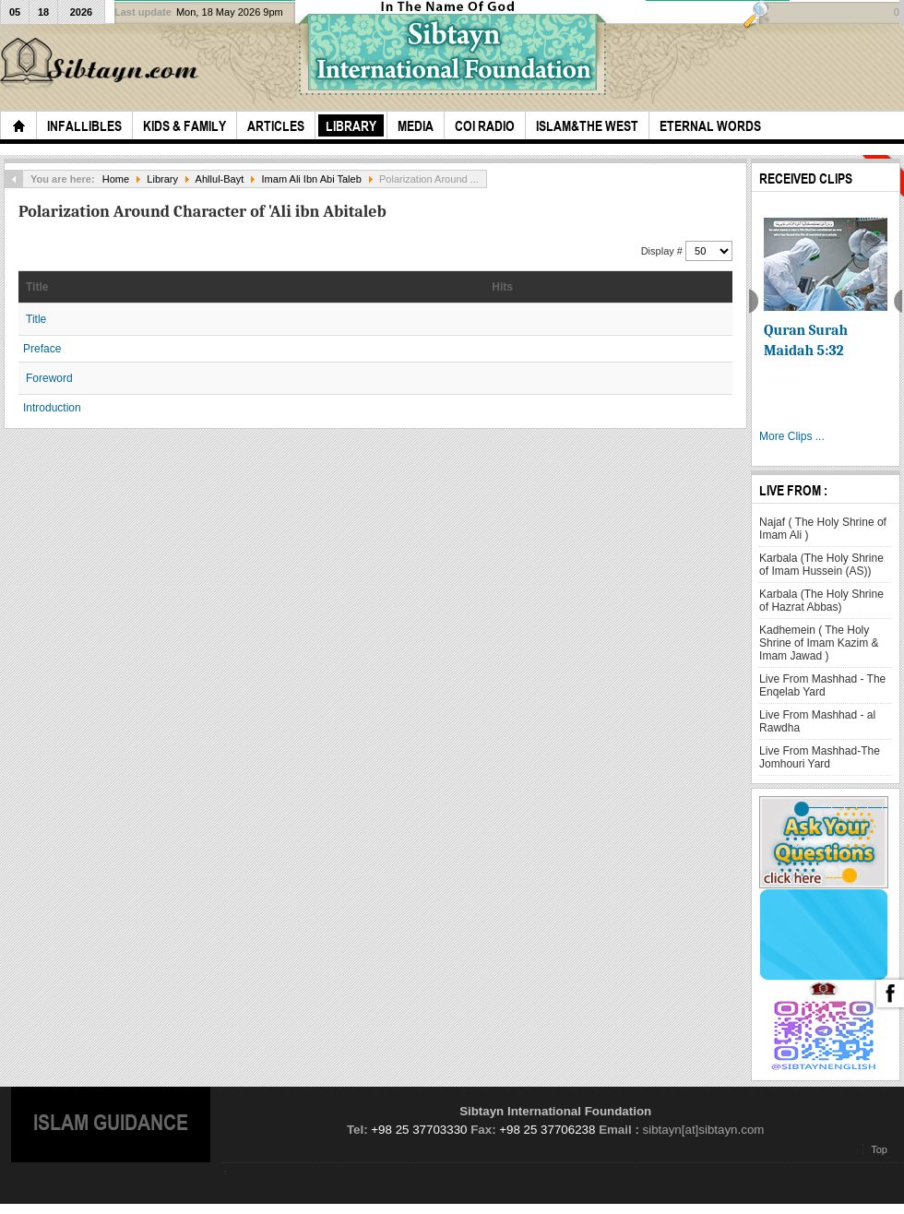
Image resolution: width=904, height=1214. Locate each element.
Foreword (49, 378)
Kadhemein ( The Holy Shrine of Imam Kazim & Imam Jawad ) (818, 643)
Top (879, 1149)
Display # (663, 250)
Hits (502, 286)
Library (162, 178)
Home (115, 178)
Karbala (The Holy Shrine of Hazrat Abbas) (821, 600)
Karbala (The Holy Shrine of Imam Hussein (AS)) (821, 564)
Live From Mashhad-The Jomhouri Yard (819, 757)
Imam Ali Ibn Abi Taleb (312, 178)
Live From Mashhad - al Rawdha (817, 721)
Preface (42, 348)
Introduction (52, 407)
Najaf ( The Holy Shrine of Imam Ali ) (822, 529)
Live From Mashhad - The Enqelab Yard (822, 685)
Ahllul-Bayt (220, 178)
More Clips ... (792, 436)
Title (37, 286)
